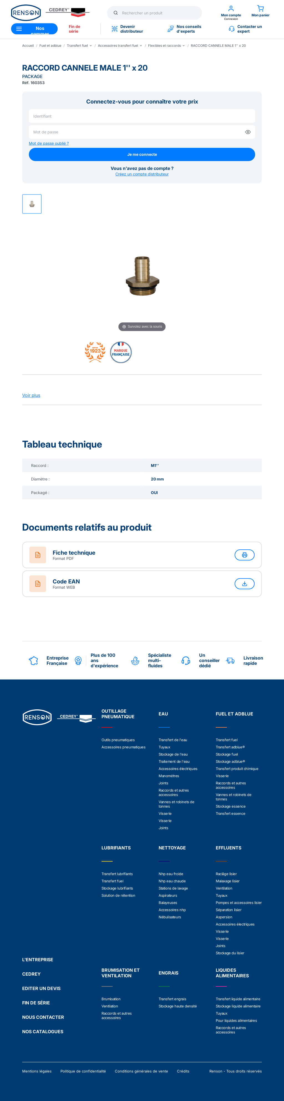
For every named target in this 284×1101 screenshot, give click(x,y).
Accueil (28, 45)
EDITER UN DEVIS (41, 988)
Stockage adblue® (230, 761)
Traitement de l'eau (174, 761)
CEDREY (31, 974)
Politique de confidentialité (83, 1071)
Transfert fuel (226, 740)
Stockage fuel (227, 754)
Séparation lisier (228, 910)
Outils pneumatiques (118, 740)
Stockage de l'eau (173, 754)
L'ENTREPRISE (37, 959)
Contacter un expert (245, 28)
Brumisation (111, 999)
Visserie (165, 813)
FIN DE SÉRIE (36, 1003)
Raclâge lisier (226, 874)
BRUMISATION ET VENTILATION (121, 972)
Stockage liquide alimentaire (238, 1006)
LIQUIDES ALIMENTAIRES (232, 972)
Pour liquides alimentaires (236, 1020)
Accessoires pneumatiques (123, 747)
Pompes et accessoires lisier (239, 902)
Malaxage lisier (228, 881)
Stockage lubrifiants (117, 888)
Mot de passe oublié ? (49, 143)
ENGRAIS (168, 973)
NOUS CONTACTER (43, 1017)
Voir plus (31, 395)
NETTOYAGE (172, 848)
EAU (163, 714)
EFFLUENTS (228, 848)
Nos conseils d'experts (184, 28)
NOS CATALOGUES (42, 1031)
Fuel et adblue (50, 45)
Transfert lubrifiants (117, 874)
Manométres (169, 776)
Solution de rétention (118, 895)
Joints (163, 783)
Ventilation (224, 888)
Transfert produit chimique (237, 768)
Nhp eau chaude (172, 881)
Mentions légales (37, 1071)
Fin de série (74, 28)
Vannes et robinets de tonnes (176, 804)
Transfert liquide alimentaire (238, 999)
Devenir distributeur (127, 28)
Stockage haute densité (178, 1006)
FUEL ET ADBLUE (234, 714)
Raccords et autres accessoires (174, 792)
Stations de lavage (173, 888)
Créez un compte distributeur (142, 174)
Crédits (183, 1071)
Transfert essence (230, 813)
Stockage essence (231, 806)
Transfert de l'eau (173, 740)
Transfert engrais (172, 999)
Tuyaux (164, 747)
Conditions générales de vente (141, 1071)
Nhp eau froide (171, 874)
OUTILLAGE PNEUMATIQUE (118, 713)
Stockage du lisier (230, 953)
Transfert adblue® (230, 747)
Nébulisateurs (170, 917)
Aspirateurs (168, 895)
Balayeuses (168, 902)
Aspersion (224, 917)
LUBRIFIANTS (116, 848)
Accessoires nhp (172, 910)
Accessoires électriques (178, 768)
